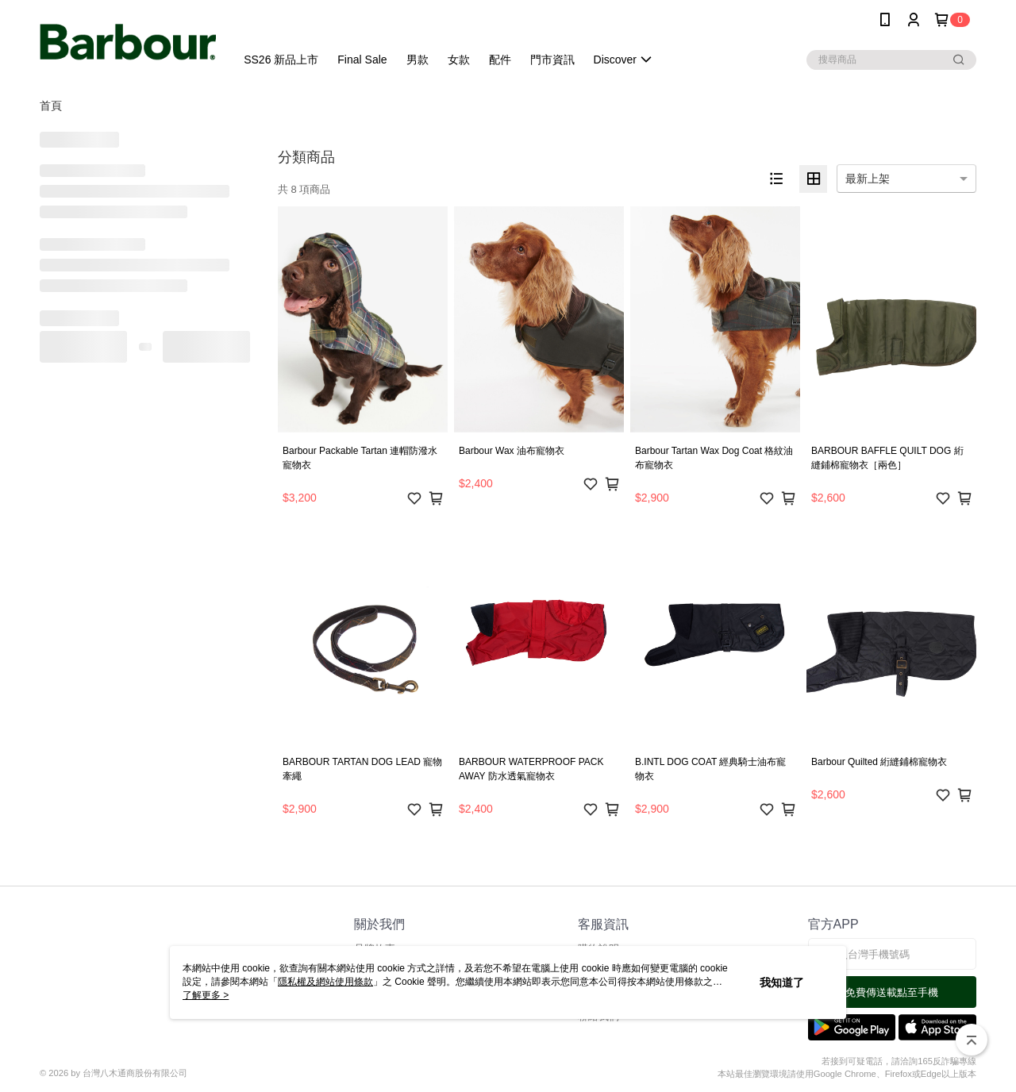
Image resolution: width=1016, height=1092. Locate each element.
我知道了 (782, 982)
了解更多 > (206, 995)
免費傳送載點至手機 (891, 992)
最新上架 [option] (867, 178)
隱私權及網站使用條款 (325, 981)
